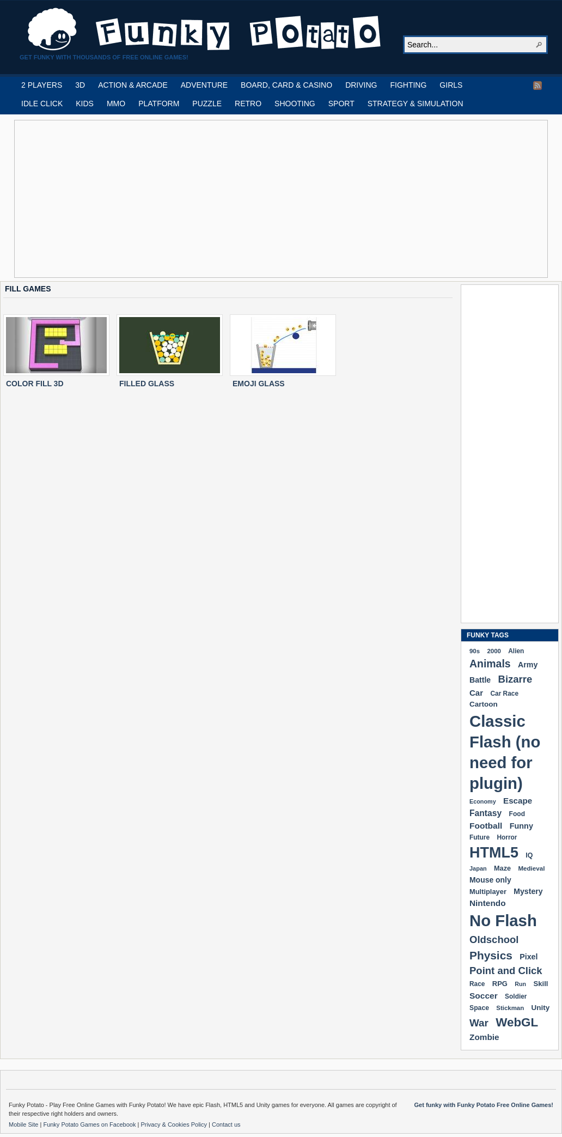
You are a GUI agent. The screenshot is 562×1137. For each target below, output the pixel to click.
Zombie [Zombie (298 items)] (484, 1037)
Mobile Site (24, 1124)
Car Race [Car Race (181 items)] (504, 693)
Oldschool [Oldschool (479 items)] (493, 939)
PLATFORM (158, 103)
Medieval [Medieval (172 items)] (531, 868)
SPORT (341, 103)
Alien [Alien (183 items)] (516, 651)
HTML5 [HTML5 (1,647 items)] (493, 852)
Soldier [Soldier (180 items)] (516, 996)
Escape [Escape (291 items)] (517, 800)
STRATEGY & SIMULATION (415, 103)
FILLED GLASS (146, 383)
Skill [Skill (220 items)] (540, 984)
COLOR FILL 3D (35, 383)
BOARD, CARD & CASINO (286, 85)
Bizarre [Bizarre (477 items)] (515, 679)
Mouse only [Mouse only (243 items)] (490, 879)
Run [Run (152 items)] (520, 984)
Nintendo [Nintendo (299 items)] (487, 903)
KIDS (85, 103)
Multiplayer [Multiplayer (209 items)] (487, 891)
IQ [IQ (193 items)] (529, 855)
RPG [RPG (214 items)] (500, 984)
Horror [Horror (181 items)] (507, 837)
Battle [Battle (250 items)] (480, 680)
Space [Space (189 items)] (479, 1008)
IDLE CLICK (42, 103)
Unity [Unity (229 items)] (541, 1008)
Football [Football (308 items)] (485, 825)
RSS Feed (537, 85)
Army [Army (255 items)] (527, 664)
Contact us (226, 1124)
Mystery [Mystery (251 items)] (528, 891)
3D (80, 85)
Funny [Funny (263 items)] (521, 826)
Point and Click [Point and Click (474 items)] (505, 970)
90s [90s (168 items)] (474, 651)
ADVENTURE (204, 85)
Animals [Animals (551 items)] (490, 664)
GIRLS (450, 85)
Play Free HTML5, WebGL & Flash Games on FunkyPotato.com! (205, 29)
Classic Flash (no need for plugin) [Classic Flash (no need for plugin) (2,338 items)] (504, 752)
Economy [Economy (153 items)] (482, 801)
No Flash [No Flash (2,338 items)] (503, 920)
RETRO (248, 103)
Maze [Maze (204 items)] (502, 868)
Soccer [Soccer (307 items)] (483, 995)
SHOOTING (294, 103)
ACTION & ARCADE (133, 85)
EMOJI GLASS (259, 383)
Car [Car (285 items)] (476, 692)
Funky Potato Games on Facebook (90, 1124)
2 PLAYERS (41, 85)
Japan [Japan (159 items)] (478, 868)
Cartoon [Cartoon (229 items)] (483, 704)
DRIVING (361, 85)
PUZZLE (207, 103)
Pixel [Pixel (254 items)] (528, 956)
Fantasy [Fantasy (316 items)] (485, 813)
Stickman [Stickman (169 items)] (510, 1008)
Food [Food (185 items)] (517, 814)
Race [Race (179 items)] (477, 984)
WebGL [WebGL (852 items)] (517, 1022)
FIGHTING (408, 85)
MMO (116, 103)
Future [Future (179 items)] (479, 837)
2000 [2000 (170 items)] (493, 651)
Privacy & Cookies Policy (174, 1124)
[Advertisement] (224, 199)
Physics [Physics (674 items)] (490, 955)
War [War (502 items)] (478, 1023)
